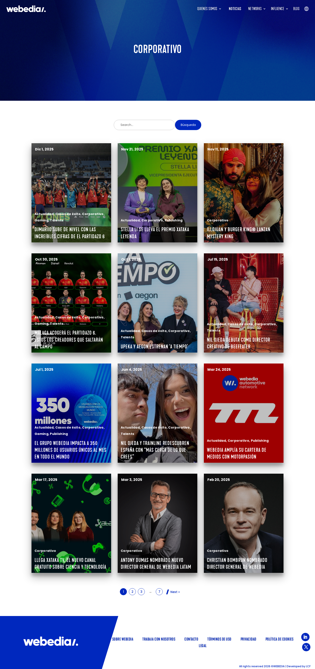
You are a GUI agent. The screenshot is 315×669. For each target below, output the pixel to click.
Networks (255, 8)
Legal (203, 645)
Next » (175, 592)
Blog (296, 8)
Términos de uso (219, 639)
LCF (308, 666)
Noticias (235, 8)
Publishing (174, 220)
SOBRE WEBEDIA (122, 639)
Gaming (41, 220)
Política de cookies (280, 639)
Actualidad (44, 214)
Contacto (191, 639)
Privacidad (248, 639)
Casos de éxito (67, 214)
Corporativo (92, 214)
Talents (56, 220)
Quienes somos (207, 8)
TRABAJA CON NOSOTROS (158, 639)
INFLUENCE (277, 8)
